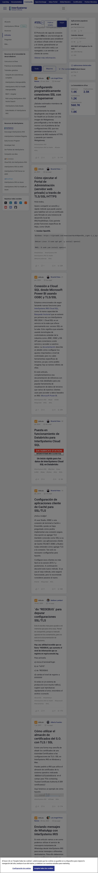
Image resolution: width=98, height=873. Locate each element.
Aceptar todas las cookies (43, 868)
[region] (49, 865)
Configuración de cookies (21, 868)
